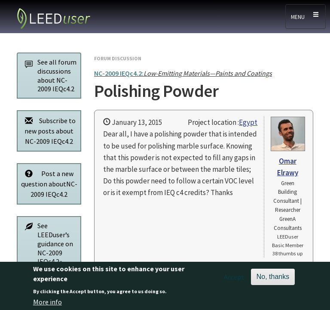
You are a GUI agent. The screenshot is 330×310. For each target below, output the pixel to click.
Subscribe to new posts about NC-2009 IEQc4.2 (48, 131)
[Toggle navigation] (305, 16)
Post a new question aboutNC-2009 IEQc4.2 (48, 183)
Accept (234, 280)
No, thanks (273, 280)
